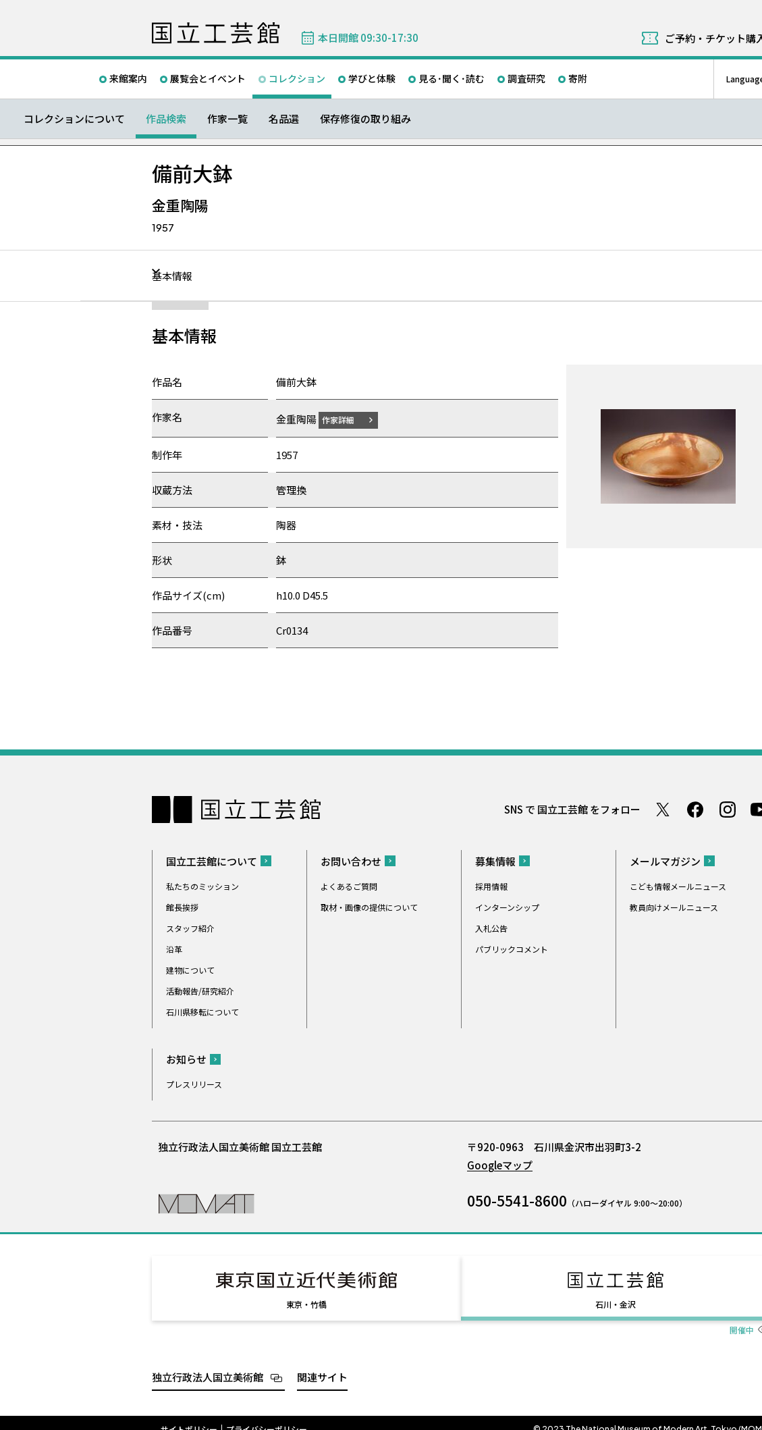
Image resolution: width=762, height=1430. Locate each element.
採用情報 (491, 885)
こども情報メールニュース (678, 885)
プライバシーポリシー (266, 1416)
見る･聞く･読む (451, 78)
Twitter (663, 809)
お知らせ (186, 1058)
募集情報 (495, 860)
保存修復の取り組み (365, 118)
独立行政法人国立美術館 (207, 1364)
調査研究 (526, 78)
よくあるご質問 (349, 885)
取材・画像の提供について (369, 906)
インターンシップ (507, 906)
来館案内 (128, 78)
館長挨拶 (182, 906)
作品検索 (166, 118)
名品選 (284, 118)
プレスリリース (194, 1083)
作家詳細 (346, 419)
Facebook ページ (695, 809)
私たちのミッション (202, 885)
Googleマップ (500, 1164)
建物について (190, 969)
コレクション (297, 78)
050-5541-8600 (517, 1200)
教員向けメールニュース (674, 906)
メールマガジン (665, 860)
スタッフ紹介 (190, 927)
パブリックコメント (511, 948)
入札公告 (491, 927)
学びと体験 (372, 78)
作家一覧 (227, 118)
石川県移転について (202, 1011)
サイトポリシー (189, 1416)
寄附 (577, 78)
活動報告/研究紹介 (200, 990)
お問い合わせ (351, 860)
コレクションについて (74, 118)
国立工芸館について (211, 860)
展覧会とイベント (208, 78)
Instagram (727, 809)
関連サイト (322, 1364)
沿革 (174, 948)
